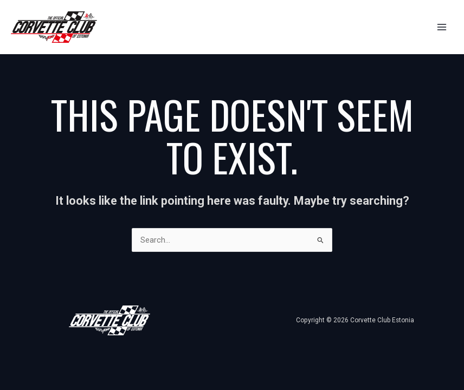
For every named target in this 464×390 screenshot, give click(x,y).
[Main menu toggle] (441, 27)
